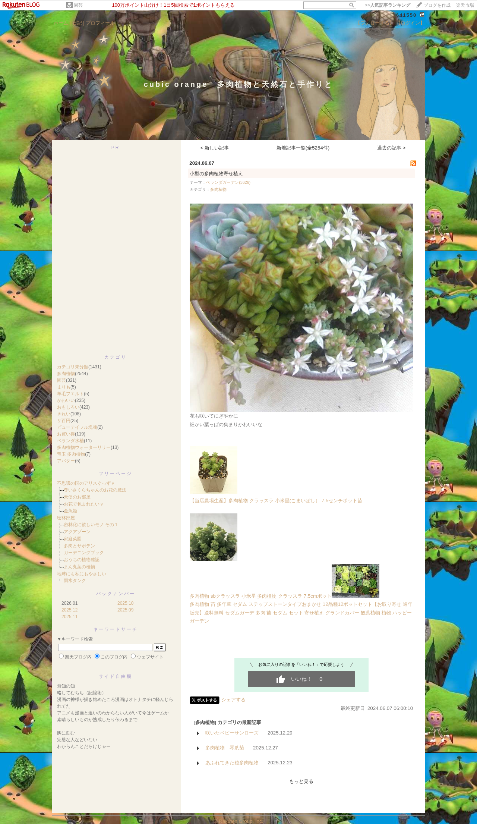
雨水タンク (75, 580)
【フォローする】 (375, 23)
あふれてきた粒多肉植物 (232, 762)
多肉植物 (66, 373)
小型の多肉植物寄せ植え (216, 173)
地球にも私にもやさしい (81, 573)
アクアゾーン (77, 531)
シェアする (233, 699)
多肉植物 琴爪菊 (224, 748)
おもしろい (68, 407)
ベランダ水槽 (70, 440)
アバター (66, 460)
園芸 (78, 5)
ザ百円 (63, 420)
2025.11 (69, 616)
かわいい (66, 400)
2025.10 (125, 603)
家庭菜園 (73, 538)
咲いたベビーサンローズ (232, 733)
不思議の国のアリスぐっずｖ (86, 483)
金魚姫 (70, 510)
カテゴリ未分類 (72, 366)
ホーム (61, 23)
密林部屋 (66, 517)
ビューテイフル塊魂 (77, 427)
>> (387, 5)
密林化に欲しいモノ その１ (91, 524)
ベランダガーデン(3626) (228, 182)
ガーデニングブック (84, 552)
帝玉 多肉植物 (71, 454)
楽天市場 (465, 5)
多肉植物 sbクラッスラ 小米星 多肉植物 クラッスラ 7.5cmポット (261, 596)
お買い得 (66, 434)
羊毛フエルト (70, 393)
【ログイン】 (410, 23)
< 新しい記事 (214, 148)
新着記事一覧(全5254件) (303, 148)
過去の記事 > (391, 148)
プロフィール (100, 23)
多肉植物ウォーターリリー (84, 447)
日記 (77, 23)
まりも (63, 387)
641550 (406, 15)
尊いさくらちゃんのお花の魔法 (95, 490)
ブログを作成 (437, 5)
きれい (63, 413)
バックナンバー (115, 593)
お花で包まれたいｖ (84, 504)
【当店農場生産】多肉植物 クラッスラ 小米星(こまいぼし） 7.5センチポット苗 (276, 500)
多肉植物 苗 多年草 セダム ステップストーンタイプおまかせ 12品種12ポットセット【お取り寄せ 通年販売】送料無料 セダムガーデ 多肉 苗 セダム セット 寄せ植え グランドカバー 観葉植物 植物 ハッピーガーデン (301, 612)
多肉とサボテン (79, 545)
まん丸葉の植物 (79, 566)
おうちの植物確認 (81, 559)
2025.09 (125, 610)
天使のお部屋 (77, 497)
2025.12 (69, 610)
